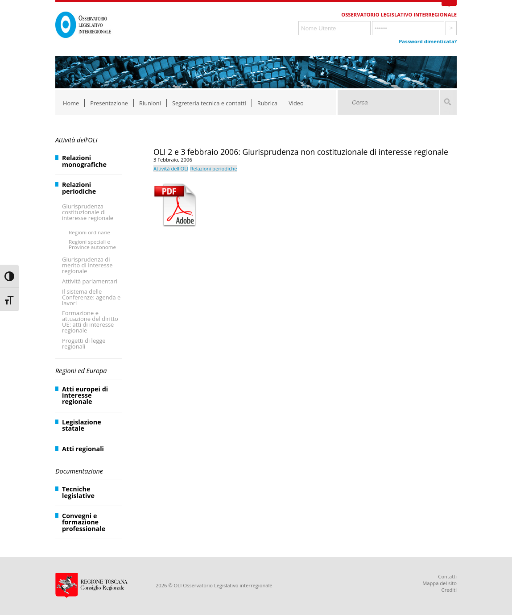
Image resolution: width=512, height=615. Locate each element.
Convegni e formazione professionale (83, 522)
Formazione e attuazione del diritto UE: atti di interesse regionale (90, 321)
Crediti (449, 589)
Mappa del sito (439, 583)
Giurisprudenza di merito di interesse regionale (87, 265)
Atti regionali (83, 449)
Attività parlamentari (89, 281)
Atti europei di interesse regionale (85, 395)
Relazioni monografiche (84, 161)
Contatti (447, 576)
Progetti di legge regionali (84, 343)
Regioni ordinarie (89, 232)
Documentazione (79, 471)
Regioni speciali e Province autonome (92, 244)
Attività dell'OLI (170, 168)
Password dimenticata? (428, 41)
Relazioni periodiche (79, 187)
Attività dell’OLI (76, 140)
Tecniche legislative (78, 492)
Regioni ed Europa (81, 370)
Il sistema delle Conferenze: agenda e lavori (91, 297)
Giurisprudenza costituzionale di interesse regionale (87, 212)
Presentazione (109, 103)
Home (71, 103)
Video (296, 103)
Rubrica (267, 103)
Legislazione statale (81, 425)
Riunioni (150, 103)
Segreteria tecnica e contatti (209, 103)
